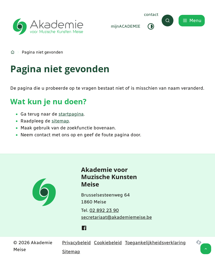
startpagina (71, 114)
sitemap (60, 121)
